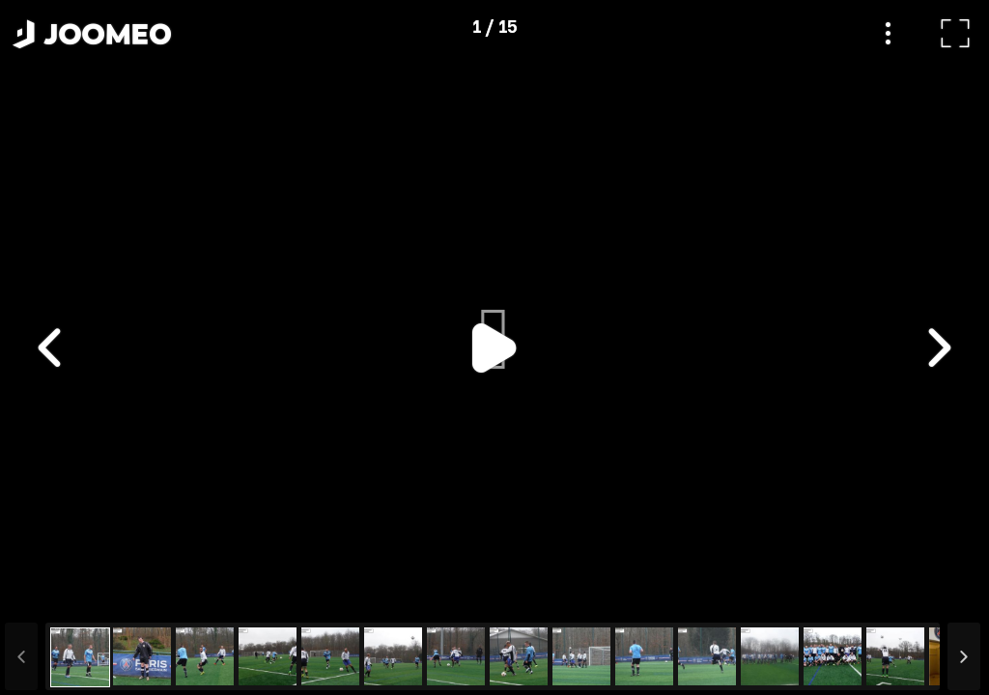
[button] (51, 595)
